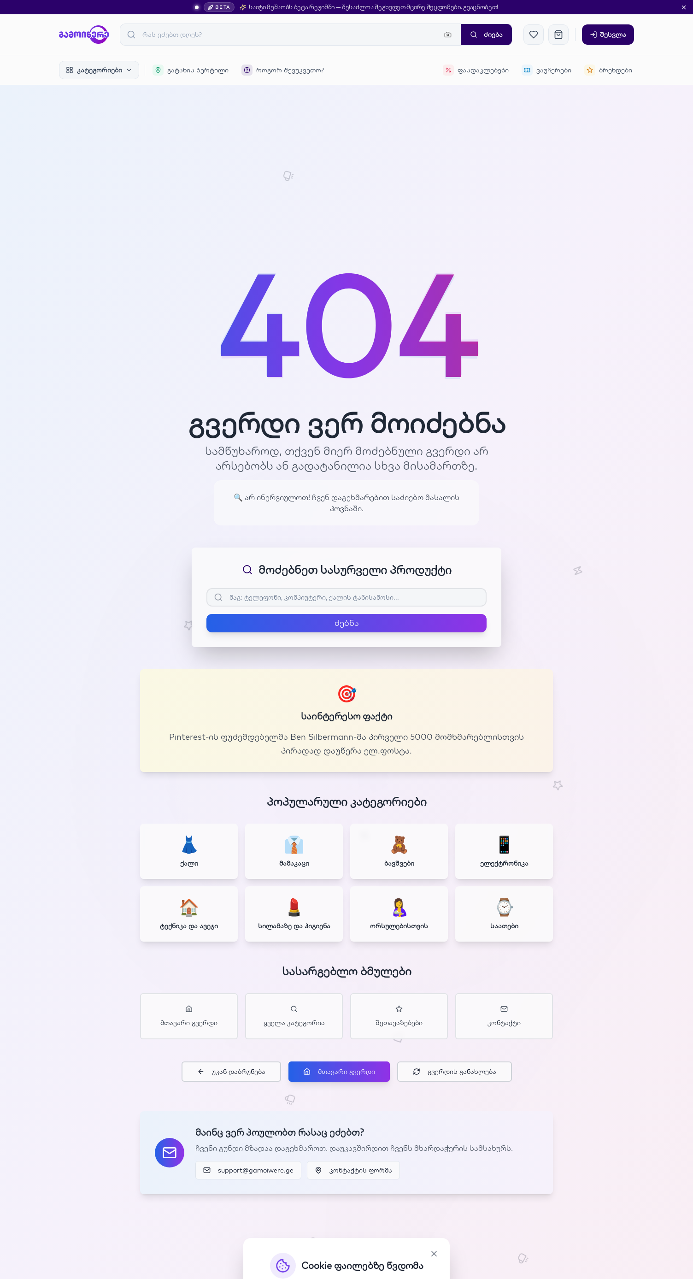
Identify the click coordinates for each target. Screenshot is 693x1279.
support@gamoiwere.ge (248, 1170)
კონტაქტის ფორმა (353, 1170)
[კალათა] (558, 34)
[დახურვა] (683, 7)
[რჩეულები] (533, 34)
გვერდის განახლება (454, 1071)
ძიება (486, 34)
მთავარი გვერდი (339, 1071)
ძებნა (347, 623)
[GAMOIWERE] (84, 34)
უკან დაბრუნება (231, 1071)
